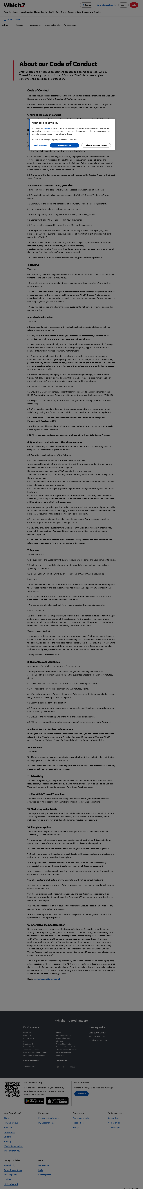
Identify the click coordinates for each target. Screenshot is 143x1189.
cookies (47, 128)
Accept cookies (64, 145)
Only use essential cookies (96, 145)
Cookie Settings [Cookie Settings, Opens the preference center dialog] (40, 145)
